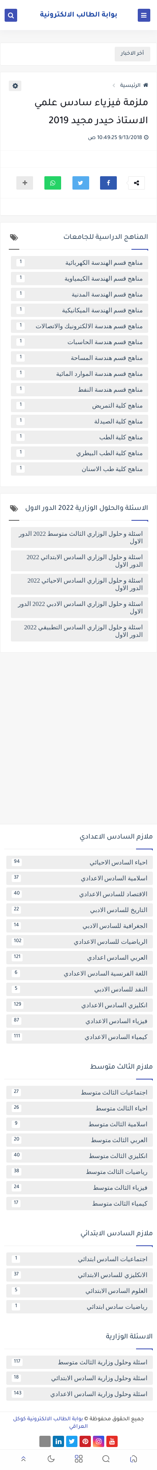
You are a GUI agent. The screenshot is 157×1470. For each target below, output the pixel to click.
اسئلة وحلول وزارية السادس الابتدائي (79, 1378)
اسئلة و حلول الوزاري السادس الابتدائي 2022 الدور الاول (85, 561)
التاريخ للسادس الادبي (79, 910)
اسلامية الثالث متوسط (79, 1124)
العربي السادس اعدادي (79, 957)
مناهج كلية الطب (79, 437)
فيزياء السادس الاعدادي (79, 1021)
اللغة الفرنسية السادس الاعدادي (79, 973)
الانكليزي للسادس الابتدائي (79, 1275)
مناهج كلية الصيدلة (79, 421)
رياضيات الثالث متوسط (79, 1172)
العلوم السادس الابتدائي (79, 1291)
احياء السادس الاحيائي (79, 862)
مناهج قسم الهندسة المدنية (79, 294)
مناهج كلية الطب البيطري (79, 453)
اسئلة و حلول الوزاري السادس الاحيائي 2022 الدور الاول (85, 584)
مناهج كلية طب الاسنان (79, 469)
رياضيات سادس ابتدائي (79, 1306)
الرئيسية (134, 86)
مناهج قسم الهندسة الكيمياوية (79, 278)
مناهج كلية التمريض (79, 405)
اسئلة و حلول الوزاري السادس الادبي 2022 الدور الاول (80, 608)
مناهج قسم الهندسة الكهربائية (79, 262)
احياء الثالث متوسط (79, 1108)
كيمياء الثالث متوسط (79, 1203)
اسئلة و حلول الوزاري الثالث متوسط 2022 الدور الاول (81, 537)
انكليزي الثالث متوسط (79, 1156)
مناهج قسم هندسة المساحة (79, 358)
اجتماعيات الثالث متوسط (79, 1092)
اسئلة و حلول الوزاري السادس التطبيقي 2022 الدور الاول (83, 631)
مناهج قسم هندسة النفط (79, 389)
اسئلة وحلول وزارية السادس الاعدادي (79, 1394)
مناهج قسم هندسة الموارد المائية (79, 374)
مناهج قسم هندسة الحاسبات (79, 342)
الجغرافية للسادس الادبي (79, 926)
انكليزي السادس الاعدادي (79, 1005)
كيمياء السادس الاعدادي (79, 1037)
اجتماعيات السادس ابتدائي (79, 1259)
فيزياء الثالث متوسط (79, 1187)
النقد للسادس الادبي (79, 989)
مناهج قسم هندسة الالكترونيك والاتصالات (79, 326)
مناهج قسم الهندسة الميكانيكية (79, 310)
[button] (108, 183)
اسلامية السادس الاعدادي (79, 878)
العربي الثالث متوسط (79, 1140)
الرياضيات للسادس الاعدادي (79, 941)
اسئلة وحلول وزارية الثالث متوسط (79, 1362)
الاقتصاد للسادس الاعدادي (79, 894)
